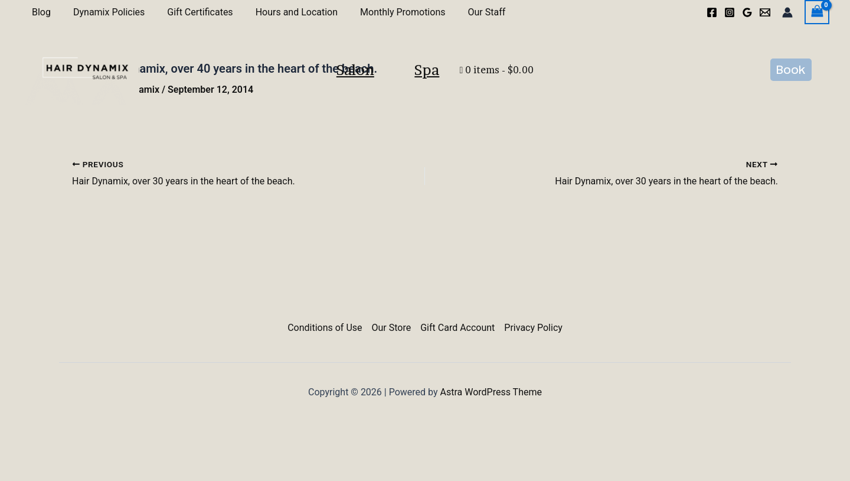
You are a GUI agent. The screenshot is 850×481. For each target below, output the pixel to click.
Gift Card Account (457, 327)
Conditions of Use (324, 327)
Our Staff (467, 12)
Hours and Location (284, 12)
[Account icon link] (787, 12)
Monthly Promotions (386, 12)
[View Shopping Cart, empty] (817, 12)
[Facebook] (712, 12)
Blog (39, 12)
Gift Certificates (191, 12)
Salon (330, 93)
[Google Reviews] (747, 12)
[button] (791, 93)
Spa (452, 93)
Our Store (391, 327)
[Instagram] (729, 12)
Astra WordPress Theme (491, 392)
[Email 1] (765, 12)
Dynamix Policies (103, 12)
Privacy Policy (533, 327)
